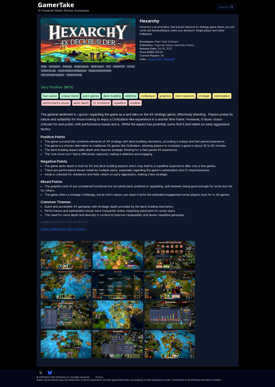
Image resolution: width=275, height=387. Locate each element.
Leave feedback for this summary (63, 229)
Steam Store (155, 59)
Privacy (99, 377)
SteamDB (169, 59)
